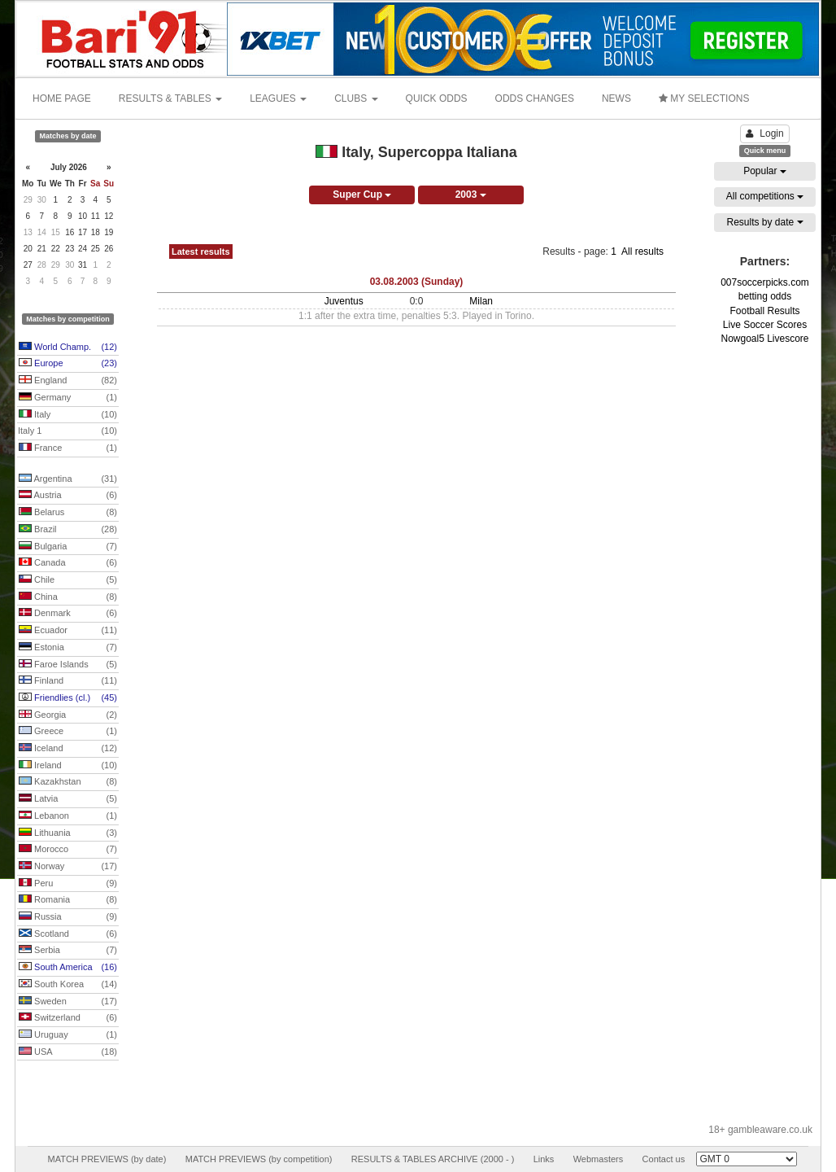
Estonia (68, 647)
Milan (481, 301)
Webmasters (598, 1159)
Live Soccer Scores (765, 324)
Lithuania (68, 833)
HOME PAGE (62, 98)
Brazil (68, 529)
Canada (68, 563)
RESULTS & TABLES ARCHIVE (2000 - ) (433, 1159)
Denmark (68, 613)
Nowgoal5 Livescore (764, 338)
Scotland (68, 934)
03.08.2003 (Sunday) (417, 281)
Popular (764, 171)
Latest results (201, 251)
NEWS (616, 98)
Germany (68, 398)
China (68, 597)
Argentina (68, 479)
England (68, 380)
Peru (68, 883)
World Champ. (68, 347)
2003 (470, 194)
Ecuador (68, 630)
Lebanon (68, 816)
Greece (68, 731)
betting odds (764, 296)
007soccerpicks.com (765, 282)
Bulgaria (68, 546)
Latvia (68, 799)
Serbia (68, 950)
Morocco (68, 849)
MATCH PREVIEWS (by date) (106, 1159)
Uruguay (68, 1035)
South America (68, 967)
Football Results (764, 311)
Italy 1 (67, 431)
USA (68, 1052)
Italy (68, 415)
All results (642, 251)
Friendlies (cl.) (68, 698)
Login (764, 133)
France (68, 448)
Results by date (764, 222)
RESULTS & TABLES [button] (170, 98)
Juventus (344, 301)
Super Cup (362, 194)
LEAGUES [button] (278, 98)
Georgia (68, 715)
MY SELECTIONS (704, 98)
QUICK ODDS (437, 98)
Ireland (68, 765)
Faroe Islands (68, 664)
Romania (68, 900)
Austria (68, 495)
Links (544, 1159)
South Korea (68, 984)
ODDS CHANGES (534, 98)
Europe (68, 363)
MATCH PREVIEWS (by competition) (259, 1159)
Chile (68, 580)
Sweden (68, 1001)
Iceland (68, 748)
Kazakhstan (68, 782)
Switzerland (68, 1018)
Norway (68, 866)
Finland (68, 681)
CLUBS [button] (355, 98)
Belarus (68, 512)
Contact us (664, 1159)
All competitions (764, 196)
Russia (68, 917)
